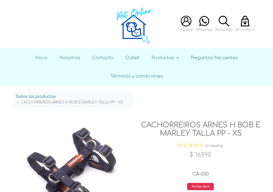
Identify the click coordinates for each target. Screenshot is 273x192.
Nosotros (69, 57)
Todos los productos (35, 97)
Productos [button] (163, 57)
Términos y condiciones (136, 76)
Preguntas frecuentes (214, 57)
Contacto (102, 57)
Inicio (41, 57)
